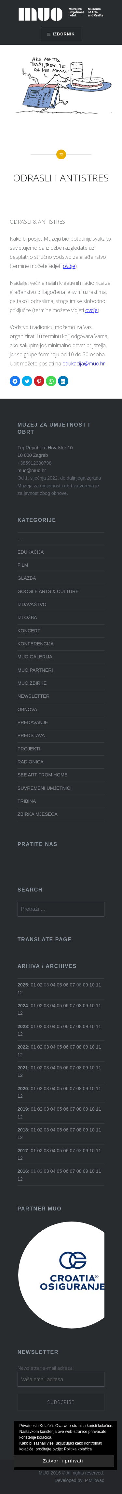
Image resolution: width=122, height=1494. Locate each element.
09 (85, 984)
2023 (23, 1026)
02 (40, 984)
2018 (23, 1129)
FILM (23, 565)
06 (66, 984)
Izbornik (64, 34)
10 (92, 984)
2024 (23, 1005)
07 (72, 984)
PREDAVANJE (33, 722)
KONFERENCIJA (36, 643)
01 (33, 984)
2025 (23, 984)
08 (79, 1005)
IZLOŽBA (27, 617)
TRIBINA (27, 801)
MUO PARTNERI (35, 670)
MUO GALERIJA (35, 656)
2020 (23, 1088)
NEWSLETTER (33, 696)
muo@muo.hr (32, 470)
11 (98, 984)
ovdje (69, 266)
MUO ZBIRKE (32, 683)
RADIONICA (31, 761)
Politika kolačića (78, 1449)
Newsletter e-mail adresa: (46, 1368)
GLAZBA (27, 578)
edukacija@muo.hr (83, 363)
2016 (23, 1171)
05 (59, 984)
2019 (23, 1109)
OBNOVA (27, 709)
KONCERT (29, 630)
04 (53, 984)
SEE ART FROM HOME (43, 774)
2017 (23, 1150)
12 (20, 992)
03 (46, 1005)
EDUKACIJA (31, 552)
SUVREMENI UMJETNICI (45, 788)
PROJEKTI (29, 748)
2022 (23, 1047)
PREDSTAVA (31, 735)
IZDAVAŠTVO (32, 604)
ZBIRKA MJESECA (38, 814)
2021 (23, 1067)
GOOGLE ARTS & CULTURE (48, 591)
